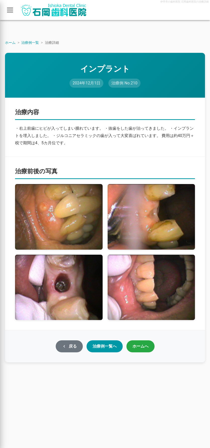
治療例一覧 (30, 43)
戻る (69, 346)
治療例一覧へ (105, 346)
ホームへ (140, 346)
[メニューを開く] (10, 10)
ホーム (10, 43)
